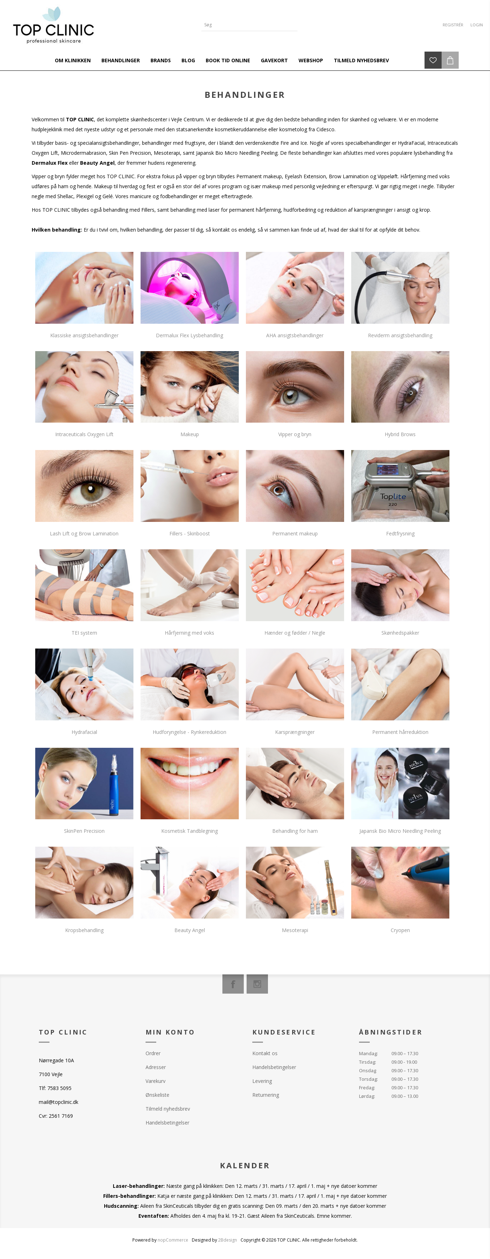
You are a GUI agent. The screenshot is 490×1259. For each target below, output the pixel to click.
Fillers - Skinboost (189, 533)
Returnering (265, 1094)
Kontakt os (265, 1053)
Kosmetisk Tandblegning (189, 830)
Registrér (453, 24)
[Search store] (244, 25)
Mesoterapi (295, 930)
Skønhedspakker (400, 632)
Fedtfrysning (400, 533)
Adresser (156, 1067)
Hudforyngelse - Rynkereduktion (189, 732)
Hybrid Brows (400, 434)
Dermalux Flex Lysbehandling (189, 335)
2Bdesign (227, 1240)
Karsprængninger (295, 732)
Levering (262, 1081)
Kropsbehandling (84, 930)
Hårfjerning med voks (189, 632)
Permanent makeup (295, 533)
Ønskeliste (157, 1094)
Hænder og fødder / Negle (294, 632)
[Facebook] (233, 984)
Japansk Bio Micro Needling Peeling (400, 830)
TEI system (84, 632)
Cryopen (400, 930)
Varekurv (155, 1081)
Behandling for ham (295, 830)
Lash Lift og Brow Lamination (84, 533)
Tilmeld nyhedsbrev (168, 1108)
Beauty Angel (189, 930)
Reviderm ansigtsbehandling (400, 335)
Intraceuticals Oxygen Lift (84, 434)
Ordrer (153, 1053)
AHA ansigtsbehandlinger (294, 335)
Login (476, 24)
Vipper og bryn (294, 434)
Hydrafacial (84, 732)
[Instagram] (257, 984)
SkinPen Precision (84, 830)
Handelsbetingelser (167, 1122)
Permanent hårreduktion (400, 732)
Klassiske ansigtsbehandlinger (84, 335)
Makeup (189, 434)
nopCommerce (173, 1240)
